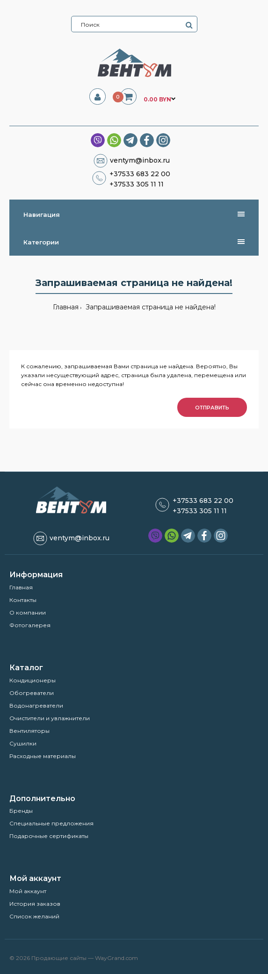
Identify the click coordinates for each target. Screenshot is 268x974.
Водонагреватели (36, 705)
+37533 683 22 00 (139, 174)
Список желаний (34, 916)
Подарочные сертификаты (48, 835)
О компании (27, 612)
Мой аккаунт (27, 891)
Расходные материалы (42, 755)
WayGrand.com (116, 957)
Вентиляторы (29, 730)
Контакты (22, 599)
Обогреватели (31, 692)
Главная (66, 307)
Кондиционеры (32, 680)
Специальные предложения (51, 823)
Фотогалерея (30, 625)
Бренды (21, 810)
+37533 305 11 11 (136, 184)
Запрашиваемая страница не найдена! (150, 307)
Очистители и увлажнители (49, 718)
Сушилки (22, 743)
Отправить (212, 407)
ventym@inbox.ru (140, 160)
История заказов (34, 903)
